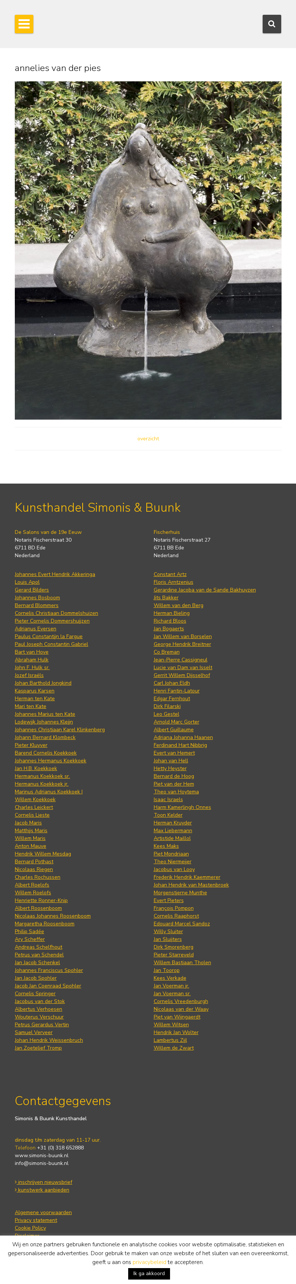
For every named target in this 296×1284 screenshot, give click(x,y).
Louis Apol (27, 582)
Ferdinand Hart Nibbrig (180, 745)
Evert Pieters (169, 900)
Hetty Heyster (170, 768)
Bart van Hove (32, 651)
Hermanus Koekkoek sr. (42, 776)
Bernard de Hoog (174, 776)
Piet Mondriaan (171, 853)
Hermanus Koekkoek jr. (42, 783)
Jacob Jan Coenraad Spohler (48, 985)
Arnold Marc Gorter (176, 721)
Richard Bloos (170, 620)
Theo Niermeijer (173, 861)
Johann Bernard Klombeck (45, 737)
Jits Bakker (166, 597)
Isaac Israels (168, 799)
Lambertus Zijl (170, 1040)
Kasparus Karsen (34, 690)
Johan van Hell (171, 760)
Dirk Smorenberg (173, 947)
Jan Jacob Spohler (36, 978)
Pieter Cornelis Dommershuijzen (52, 620)
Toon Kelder (168, 815)
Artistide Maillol (172, 838)
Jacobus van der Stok (40, 1001)
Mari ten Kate (30, 706)
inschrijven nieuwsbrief (43, 1182)
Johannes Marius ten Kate (45, 714)
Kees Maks (166, 846)
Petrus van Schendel (39, 954)
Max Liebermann (173, 830)
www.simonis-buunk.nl (42, 1155)
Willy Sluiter (168, 931)
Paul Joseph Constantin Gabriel (51, 644)
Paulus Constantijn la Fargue (49, 636)
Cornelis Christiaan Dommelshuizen (56, 613)
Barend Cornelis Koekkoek (46, 752)
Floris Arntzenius (173, 582)
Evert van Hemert (174, 752)
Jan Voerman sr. (172, 993)
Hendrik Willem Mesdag (43, 853)
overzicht (148, 438)
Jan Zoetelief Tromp (38, 1047)
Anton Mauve (30, 846)
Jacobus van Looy (174, 869)
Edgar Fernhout (172, 698)
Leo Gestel (166, 714)
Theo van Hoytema (176, 791)
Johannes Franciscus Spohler (49, 970)
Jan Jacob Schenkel (37, 962)
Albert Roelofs (32, 884)
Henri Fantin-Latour (177, 690)
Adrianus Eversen (35, 628)
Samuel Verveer (34, 1032)
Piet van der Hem (174, 783)
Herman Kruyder (173, 822)
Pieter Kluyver (31, 745)
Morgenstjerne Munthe (180, 892)
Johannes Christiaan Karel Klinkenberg (60, 729)
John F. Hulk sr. (32, 667)
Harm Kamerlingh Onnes (182, 807)
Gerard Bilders (32, 589)
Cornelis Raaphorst (176, 915)
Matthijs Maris (31, 830)
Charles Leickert (34, 807)
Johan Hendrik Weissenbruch (49, 1040)
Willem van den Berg (178, 605)
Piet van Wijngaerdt (177, 1016)
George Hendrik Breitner (182, 644)
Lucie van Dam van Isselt (183, 667)
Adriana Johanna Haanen (183, 737)
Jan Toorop (167, 970)
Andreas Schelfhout (38, 947)
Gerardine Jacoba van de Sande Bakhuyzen (205, 589)
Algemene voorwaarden (43, 1212)
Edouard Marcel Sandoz (182, 923)
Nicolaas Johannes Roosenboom (53, 915)
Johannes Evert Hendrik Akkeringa (55, 574)
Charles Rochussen (37, 877)
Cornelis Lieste (32, 815)
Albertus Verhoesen (38, 1009)
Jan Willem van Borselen (183, 636)
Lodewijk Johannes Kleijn (44, 721)
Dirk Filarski (167, 706)
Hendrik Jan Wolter (176, 1032)
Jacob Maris (28, 822)
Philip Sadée (29, 931)
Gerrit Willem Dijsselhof (182, 675)
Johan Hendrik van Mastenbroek (191, 884)
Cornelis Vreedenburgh (181, 1001)
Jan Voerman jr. (171, 985)
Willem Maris (30, 838)
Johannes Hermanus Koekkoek (50, 760)
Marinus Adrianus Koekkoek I (49, 791)
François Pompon (174, 908)
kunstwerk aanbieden (42, 1189)
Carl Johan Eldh (172, 683)
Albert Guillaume (174, 729)
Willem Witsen (171, 1024)
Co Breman (167, 651)
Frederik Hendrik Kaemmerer (187, 877)
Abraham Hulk (32, 659)
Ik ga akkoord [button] (149, 1273)
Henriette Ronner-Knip (41, 900)
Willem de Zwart (174, 1047)
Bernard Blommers (37, 605)
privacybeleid (149, 1262)
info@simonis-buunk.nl (42, 1163)
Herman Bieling (172, 613)
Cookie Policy (30, 1228)
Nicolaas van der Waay (181, 1009)
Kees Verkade (170, 978)
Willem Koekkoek (35, 799)
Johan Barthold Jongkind (43, 683)
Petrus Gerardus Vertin (42, 1024)
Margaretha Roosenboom (44, 923)
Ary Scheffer (30, 939)
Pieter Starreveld (174, 954)
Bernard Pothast (34, 861)
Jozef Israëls (29, 675)
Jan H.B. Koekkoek (36, 768)
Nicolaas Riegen (34, 869)
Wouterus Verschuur (39, 1016)
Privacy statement (36, 1220)
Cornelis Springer (35, 993)
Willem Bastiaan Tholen (182, 962)
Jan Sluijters (168, 939)
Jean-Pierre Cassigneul (180, 659)
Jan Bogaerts (169, 628)
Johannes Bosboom (37, 597)
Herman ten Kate (35, 698)
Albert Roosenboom (38, 908)
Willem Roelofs (33, 892)
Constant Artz (170, 574)
